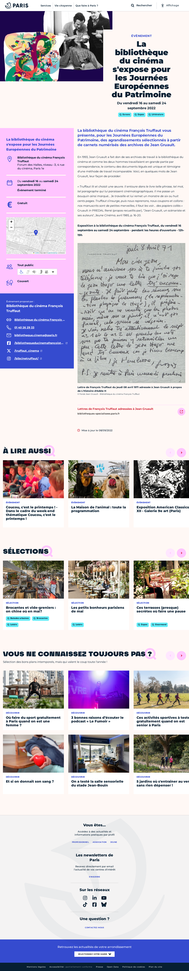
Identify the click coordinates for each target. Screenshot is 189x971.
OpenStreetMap (52, 253)
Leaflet (36, 253)
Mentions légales (36, 967)
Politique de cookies (133, 967)
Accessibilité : (70, 967)
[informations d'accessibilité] (37, 272)
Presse (99, 967)
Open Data (113, 967)
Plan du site (155, 967)
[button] (36, 233)
